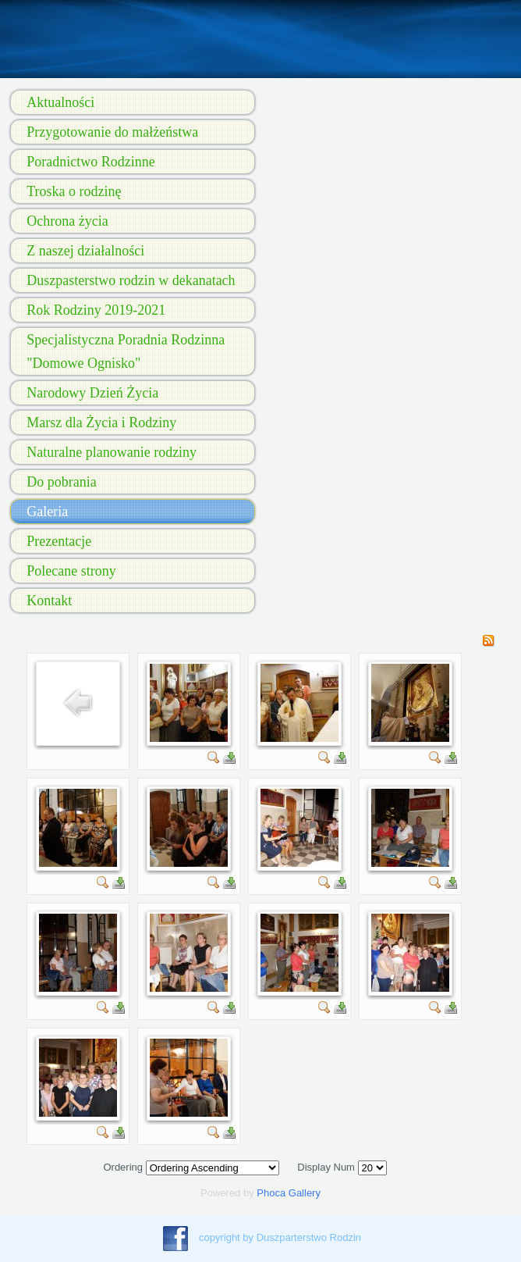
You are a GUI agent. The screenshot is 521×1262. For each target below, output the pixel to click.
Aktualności (60, 102)
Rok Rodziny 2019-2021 (96, 310)
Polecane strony (71, 571)
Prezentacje (59, 541)
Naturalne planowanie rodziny (112, 452)
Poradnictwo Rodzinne (90, 161)
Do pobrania (61, 482)
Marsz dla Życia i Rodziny (101, 422)
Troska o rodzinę (74, 191)
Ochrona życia (67, 221)
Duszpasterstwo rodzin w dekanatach (131, 280)
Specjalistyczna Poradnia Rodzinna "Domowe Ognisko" (126, 351)
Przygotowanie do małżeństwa (112, 132)
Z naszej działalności (85, 250)
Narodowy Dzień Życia (92, 393)
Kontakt (49, 600)
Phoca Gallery (289, 1193)
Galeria (47, 511)
